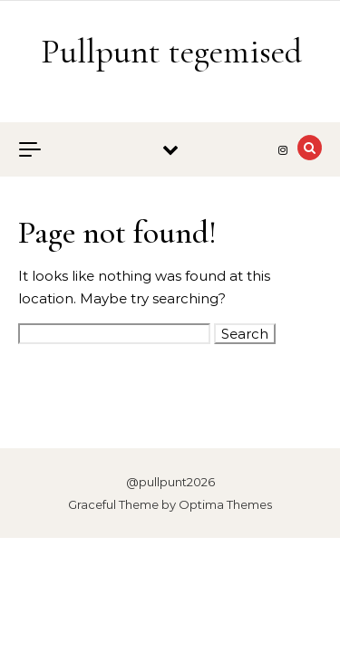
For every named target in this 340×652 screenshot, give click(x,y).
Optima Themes (225, 504)
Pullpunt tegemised (171, 51)
